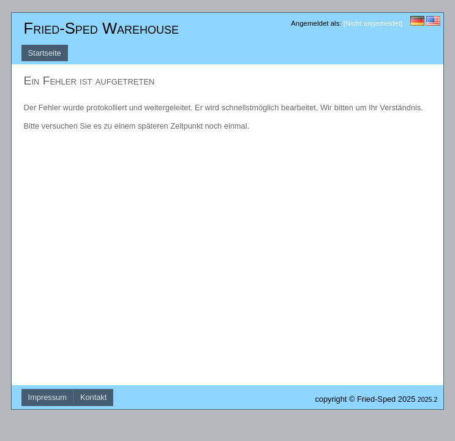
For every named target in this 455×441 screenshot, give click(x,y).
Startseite (44, 53)
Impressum (47, 397)
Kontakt (93, 397)
